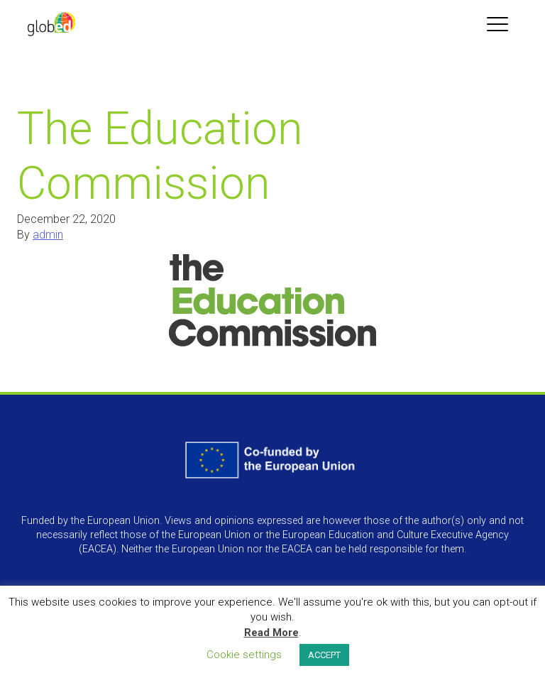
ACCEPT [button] (324, 655)
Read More (271, 632)
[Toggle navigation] (497, 24)
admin (48, 234)
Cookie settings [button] (244, 654)
